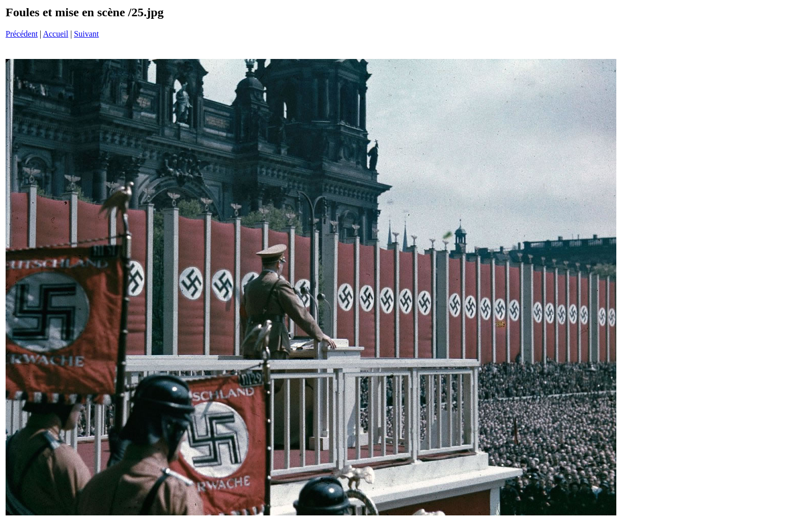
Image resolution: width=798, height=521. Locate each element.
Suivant (86, 33)
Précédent (22, 33)
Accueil (55, 33)
